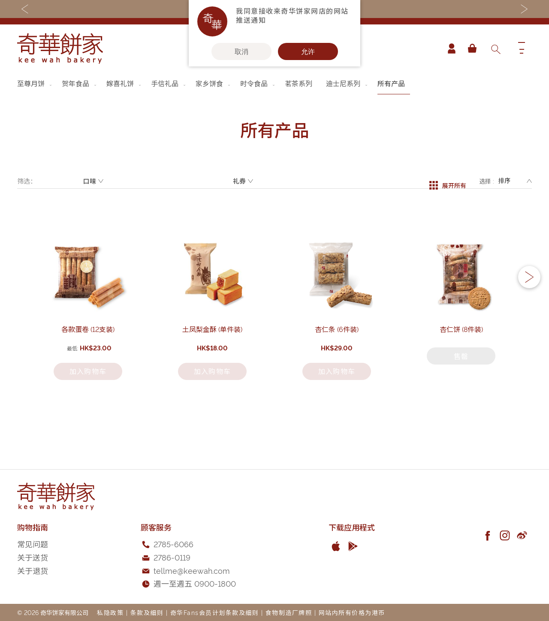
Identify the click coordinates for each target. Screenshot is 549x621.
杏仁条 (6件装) (337, 371)
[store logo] (60, 48)
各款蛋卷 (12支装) (88, 371)
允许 (308, 51)
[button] (529, 299)
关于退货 (32, 570)
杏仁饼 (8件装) (461, 371)
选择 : (486, 181)
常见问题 (32, 543)
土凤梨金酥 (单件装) (212, 371)
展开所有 (447, 181)
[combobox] (495, 48)
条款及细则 (147, 612)
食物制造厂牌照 (288, 612)
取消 (241, 51)
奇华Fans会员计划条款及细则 (214, 612)
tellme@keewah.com (192, 570)
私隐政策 (110, 612)
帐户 (447, 48)
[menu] (274, 83)
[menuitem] (35, 83)
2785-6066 (173, 543)
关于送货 (32, 557)
